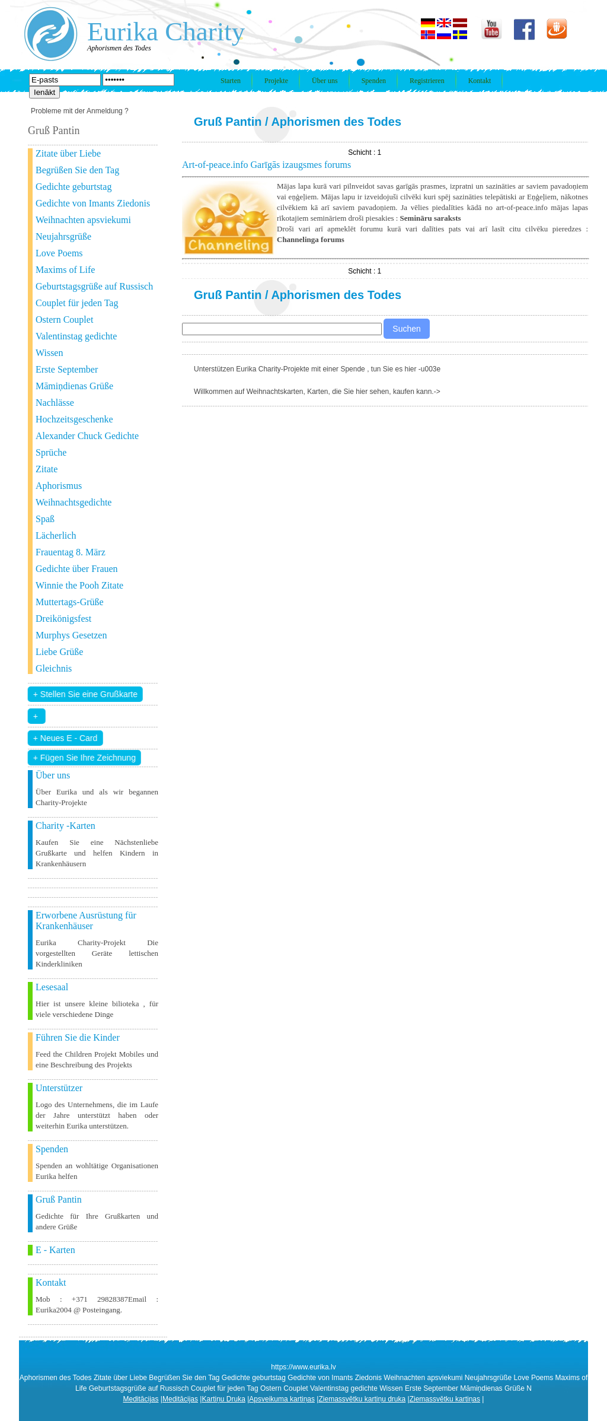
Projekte (276, 81)
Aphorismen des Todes (336, 121)
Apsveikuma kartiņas (282, 1399)
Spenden (374, 81)
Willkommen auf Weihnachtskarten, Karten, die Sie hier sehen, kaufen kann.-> (317, 391)
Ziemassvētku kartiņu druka (361, 1399)
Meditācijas (141, 1399)
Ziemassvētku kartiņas (445, 1399)
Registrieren (427, 81)
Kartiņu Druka (223, 1399)
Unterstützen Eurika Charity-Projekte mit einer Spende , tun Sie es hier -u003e (317, 369)
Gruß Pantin (227, 121)
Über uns (325, 81)
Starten (231, 81)
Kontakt (479, 81)
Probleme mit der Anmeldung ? (80, 111)
